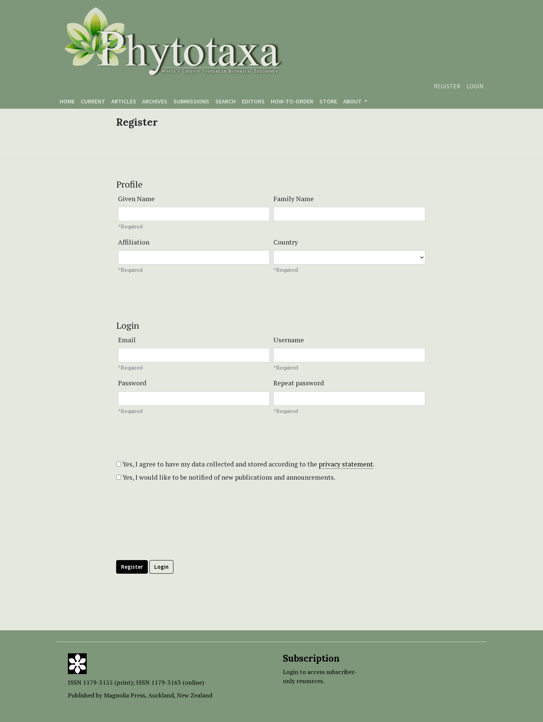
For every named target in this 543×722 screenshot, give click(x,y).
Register (447, 86)
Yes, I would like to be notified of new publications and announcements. (225, 477)
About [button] (353, 101)
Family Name (293, 198)
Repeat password (298, 383)
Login (474, 86)
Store (328, 101)
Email (127, 340)
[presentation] (173, 538)
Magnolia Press (124, 695)
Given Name (136, 198)
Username (288, 340)
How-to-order (292, 101)
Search (225, 101)
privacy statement (346, 464)
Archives (154, 101)
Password (132, 383)
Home (67, 101)
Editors (253, 101)
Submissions (191, 101)
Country (285, 242)
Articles (123, 101)
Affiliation (133, 242)
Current (93, 101)
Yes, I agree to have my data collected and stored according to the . (245, 464)
